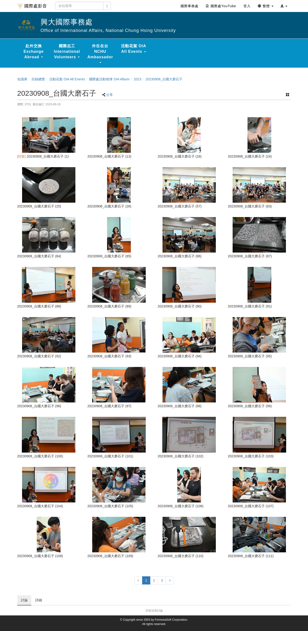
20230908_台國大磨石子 (163, 79)
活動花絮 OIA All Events (67, 79)
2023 (137, 79)
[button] (284, 6)
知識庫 (22, 79)
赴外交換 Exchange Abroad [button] (34, 51)
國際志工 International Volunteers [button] (67, 51)
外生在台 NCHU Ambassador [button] (100, 53)
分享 (109, 95)
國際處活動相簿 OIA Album (109, 79)
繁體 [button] (265, 6)
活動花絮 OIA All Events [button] (133, 48)
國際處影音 (32, 6)
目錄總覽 (38, 79)
